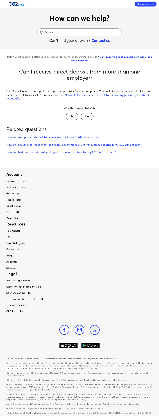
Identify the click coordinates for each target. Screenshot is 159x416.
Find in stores (13, 199)
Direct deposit (14, 205)
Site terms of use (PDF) (19, 292)
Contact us (100, 40)
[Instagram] (79, 330)
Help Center (13, 230)
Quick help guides (16, 243)
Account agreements (18, 280)
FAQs (9, 236)
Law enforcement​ (16, 305)
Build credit (12, 212)
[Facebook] (64, 330)
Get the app (13, 193)
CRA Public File (14, 311)
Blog (9, 255)
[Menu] (4, 4)
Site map (11, 267)
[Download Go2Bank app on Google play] (90, 346)
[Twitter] (95, 330)
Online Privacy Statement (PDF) (24, 286)
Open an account (16, 181)
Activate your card (16, 187)
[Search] (80, 32)
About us (11, 261)
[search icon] (41, 32)
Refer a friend (14, 218)
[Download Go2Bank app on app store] (68, 346)
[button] (72, 116)
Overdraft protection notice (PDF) (25, 299)
